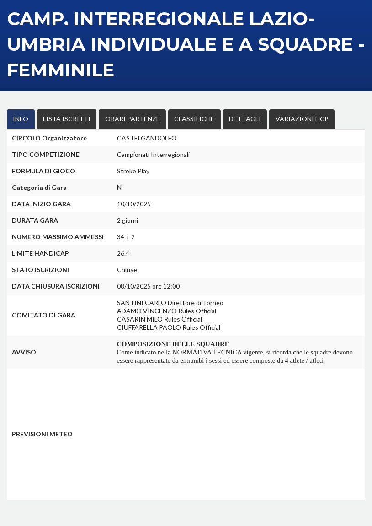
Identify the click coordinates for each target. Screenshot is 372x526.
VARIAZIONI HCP (261, 118)
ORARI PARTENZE (114, 118)
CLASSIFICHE (168, 118)
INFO (18, 118)
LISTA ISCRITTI (58, 118)
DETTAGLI (211, 118)
